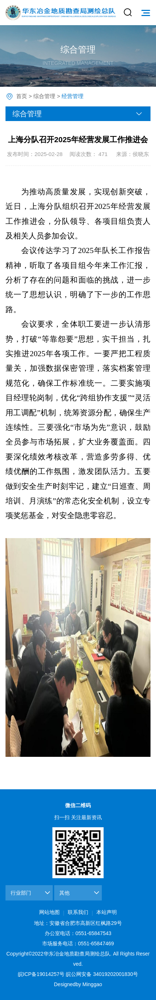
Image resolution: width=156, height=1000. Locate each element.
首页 (21, 96)
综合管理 (44, 96)
